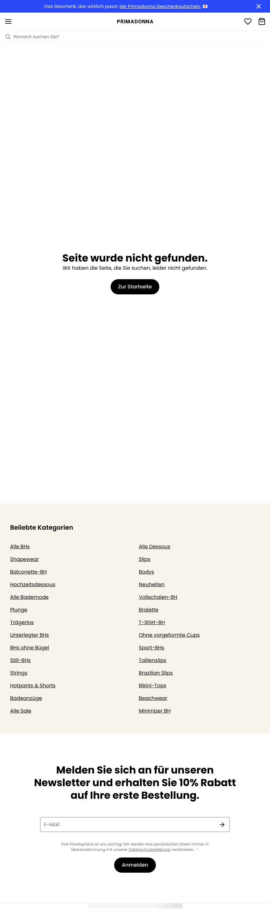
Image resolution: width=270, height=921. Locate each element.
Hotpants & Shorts (33, 685)
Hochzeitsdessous (32, 584)
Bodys (146, 571)
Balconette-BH (28, 571)
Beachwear (153, 698)
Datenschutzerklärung (149, 849)
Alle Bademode (29, 597)
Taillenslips (152, 660)
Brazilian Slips (156, 673)
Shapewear (24, 559)
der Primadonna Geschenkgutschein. (160, 6)
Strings (19, 673)
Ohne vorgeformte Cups (169, 635)
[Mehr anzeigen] (197, 849)
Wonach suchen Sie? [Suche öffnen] (32, 36)
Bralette (148, 609)
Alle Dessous (154, 546)
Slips (144, 559)
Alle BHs (20, 546)
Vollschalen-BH (158, 597)
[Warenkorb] (262, 21)
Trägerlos (22, 622)
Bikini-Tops (152, 685)
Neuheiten (152, 584)
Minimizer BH (155, 710)
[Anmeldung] (248, 21)
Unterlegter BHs (29, 635)
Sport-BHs (151, 647)
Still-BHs (20, 660)
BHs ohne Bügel (29, 647)
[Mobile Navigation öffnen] (8, 21)
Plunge (18, 609)
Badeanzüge (26, 698)
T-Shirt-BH (152, 622)
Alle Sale (20, 710)
